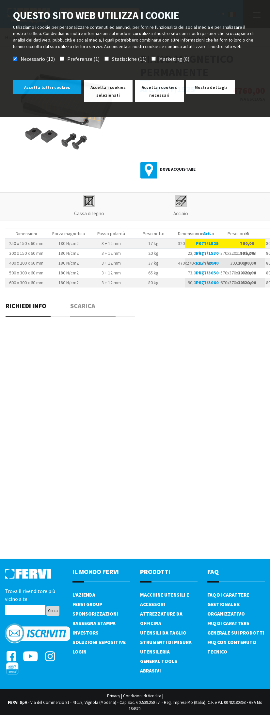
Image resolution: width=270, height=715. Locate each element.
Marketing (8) (174, 59)
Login (79, 652)
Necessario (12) (38, 59)
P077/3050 (207, 273)
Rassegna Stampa (94, 623)
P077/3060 (207, 283)
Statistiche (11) (129, 59)
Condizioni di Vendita (142, 696)
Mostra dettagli (211, 87)
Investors (85, 633)
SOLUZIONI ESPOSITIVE (99, 642)
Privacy (113, 696)
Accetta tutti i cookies (47, 87)
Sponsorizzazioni (95, 614)
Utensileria (155, 652)
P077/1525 (207, 243)
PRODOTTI (155, 571)
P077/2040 (207, 263)
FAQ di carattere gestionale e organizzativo (228, 604)
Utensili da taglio (163, 633)
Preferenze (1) (83, 59)
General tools (158, 661)
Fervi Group (87, 604)
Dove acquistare (178, 169)
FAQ (213, 571)
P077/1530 (207, 253)
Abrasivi (150, 671)
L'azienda (83, 595)
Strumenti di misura (166, 642)
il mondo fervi (95, 571)
